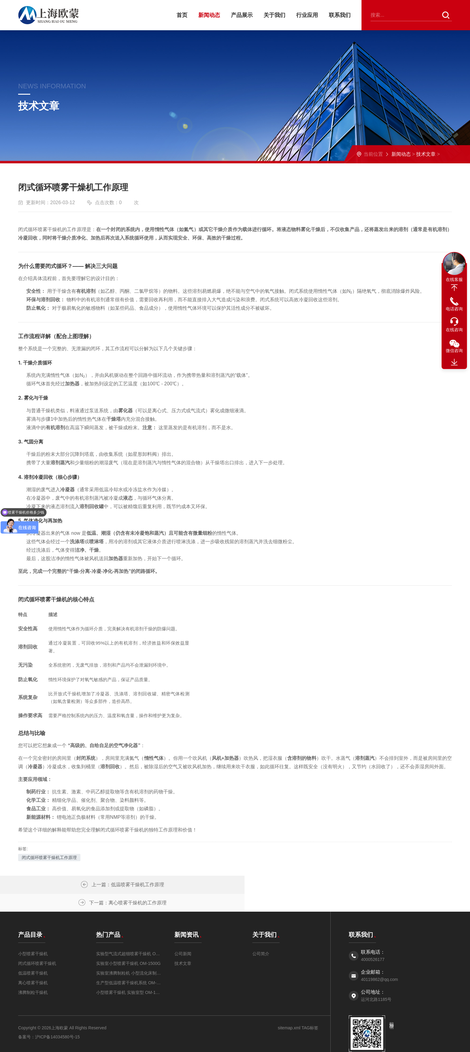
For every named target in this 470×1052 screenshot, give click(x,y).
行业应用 (307, 15)
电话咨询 (454, 308)
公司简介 (260, 935)
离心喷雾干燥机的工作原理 (368, 884)
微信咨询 (454, 350)
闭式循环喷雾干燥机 (37, 945)
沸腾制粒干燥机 (33, 974)
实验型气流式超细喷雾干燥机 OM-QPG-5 (129, 935)
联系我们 (340, 15)
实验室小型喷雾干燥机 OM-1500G (128, 945)
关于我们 (274, 15)
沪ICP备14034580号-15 (57, 1019)
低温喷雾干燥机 (33, 955)
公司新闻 (182, 935)
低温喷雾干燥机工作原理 (132, 884)
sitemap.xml (289, 1010)
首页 (182, 15)
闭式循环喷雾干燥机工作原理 (49, 857)
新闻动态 (209, 15)
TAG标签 (309, 1010)
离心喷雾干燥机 (33, 964)
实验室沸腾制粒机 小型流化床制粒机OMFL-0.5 (129, 955)
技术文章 (426, 154)
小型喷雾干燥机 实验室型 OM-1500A (129, 974)
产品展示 (242, 15)
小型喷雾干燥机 (33, 935)
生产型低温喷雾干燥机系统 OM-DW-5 (129, 964)
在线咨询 (454, 329)
